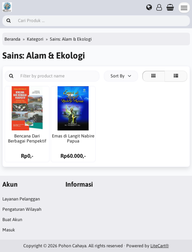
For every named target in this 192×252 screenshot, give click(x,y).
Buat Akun (12, 219)
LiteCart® (159, 245)
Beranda (12, 39)
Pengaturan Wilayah (21, 209)
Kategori (35, 39)
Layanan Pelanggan (21, 198)
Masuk (8, 229)
